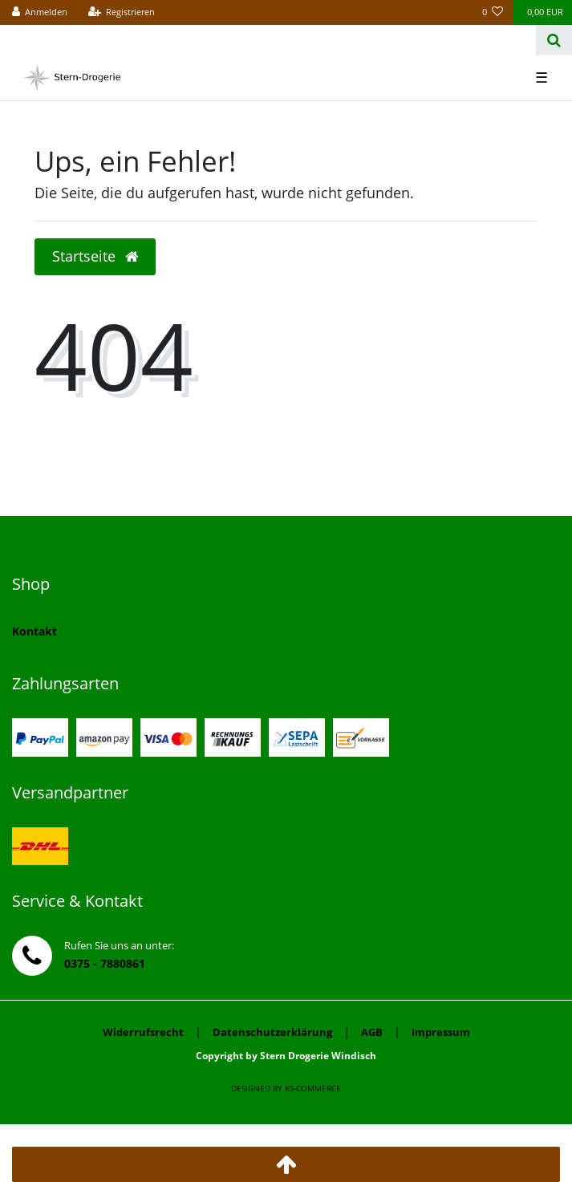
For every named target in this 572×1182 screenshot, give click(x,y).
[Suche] (554, 40)
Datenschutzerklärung (272, 1032)
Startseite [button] (95, 256)
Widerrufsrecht (143, 1032)
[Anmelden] (40, 12)
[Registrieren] (121, 12)
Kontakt (34, 631)
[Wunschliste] (493, 12)
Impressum (441, 1032)
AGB (372, 1032)
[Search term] (268, 40)
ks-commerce (313, 1088)
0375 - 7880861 (104, 963)
